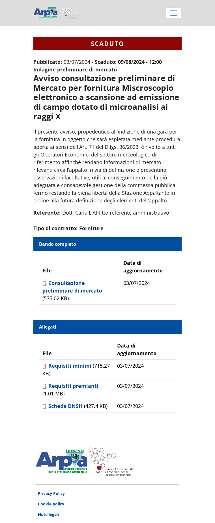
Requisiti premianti (73, 385)
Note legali (48, 514)
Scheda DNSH (66, 406)
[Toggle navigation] (174, 13)
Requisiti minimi (70, 365)
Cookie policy (51, 504)
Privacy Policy (51, 493)
